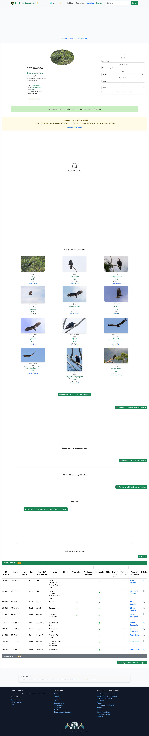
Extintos (100, 707)
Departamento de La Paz (32, 368)
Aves (32, 90)
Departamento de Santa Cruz (116, 340)
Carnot (33, 276)
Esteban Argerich (74, 383)
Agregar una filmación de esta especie (131, 487)
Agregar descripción (74, 127)
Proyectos (57, 707)
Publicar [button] (70, 3)
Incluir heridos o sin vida (124, 92)
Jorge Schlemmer (74, 313)
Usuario (123, 58)
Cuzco (116, 370)
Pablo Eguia (116, 313)
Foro (55, 701)
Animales (57, 694)
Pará (74, 340)
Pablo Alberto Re (116, 283)
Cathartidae (36, 86)
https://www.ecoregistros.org (80, 679)
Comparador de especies (106, 705)
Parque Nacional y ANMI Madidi (32, 367)
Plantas (56, 696)
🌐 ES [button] (52, 3)
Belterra (74, 338)
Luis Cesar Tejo (116, 345)
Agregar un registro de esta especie (132, 663)
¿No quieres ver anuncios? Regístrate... (74, 38)
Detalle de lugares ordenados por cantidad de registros (45, 509)
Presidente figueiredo (116, 276)
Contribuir (91, 3)
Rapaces (100, 717)
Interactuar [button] (80, 3)
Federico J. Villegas (33, 315)
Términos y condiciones (62, 712)
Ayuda (56, 710)
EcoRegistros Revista (104, 698)
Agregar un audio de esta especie (133, 460)
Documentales (59, 703)
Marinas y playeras (104, 714)
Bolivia (116, 341)
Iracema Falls (32, 308)
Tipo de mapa (123, 64)
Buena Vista (116, 338)
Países (99, 703)
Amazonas (116, 278)
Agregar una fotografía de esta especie (131, 407)
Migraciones (58, 705)
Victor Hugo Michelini (116, 375)
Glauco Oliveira (33, 283)
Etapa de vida (123, 78)
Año (123, 84)
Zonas (99, 710)
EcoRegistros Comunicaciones (107, 694)
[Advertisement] (74, 21)
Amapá (33, 278)
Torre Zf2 (116, 306)
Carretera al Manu (116, 368)
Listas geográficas (103, 712)
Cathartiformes (36, 88)
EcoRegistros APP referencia (107, 696)
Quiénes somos (16, 700)
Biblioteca (100, 701)
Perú (116, 371)
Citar (12, 704)
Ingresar (99, 3)
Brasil (32, 279)
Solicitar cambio (33, 99)
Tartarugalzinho (74, 276)
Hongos (57, 698)
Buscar (134, 3)
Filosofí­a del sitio (17, 702)
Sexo (123, 71)
